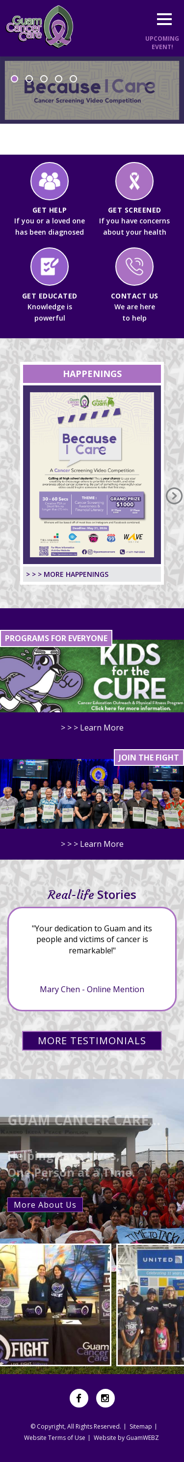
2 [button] (29, 78)
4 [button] (58, 78)
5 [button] (73, 78)
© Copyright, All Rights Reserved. (75, 1426)
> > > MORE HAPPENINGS (67, 574)
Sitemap (141, 1426)
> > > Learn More (92, 727)
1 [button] (14, 78)
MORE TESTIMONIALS (92, 1040)
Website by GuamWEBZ (126, 1438)
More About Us (45, 1204)
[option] (92, 105)
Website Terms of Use (54, 1438)
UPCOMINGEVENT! (162, 42)
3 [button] (44, 78)
